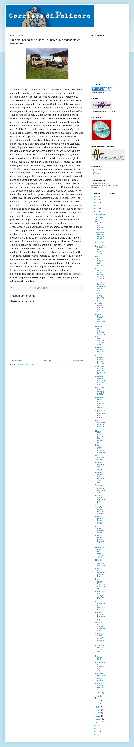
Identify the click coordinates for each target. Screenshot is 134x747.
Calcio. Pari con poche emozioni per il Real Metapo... (99, 595)
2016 (96, 203)
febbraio (99, 719)
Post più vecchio (77, 361)
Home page (47, 361)
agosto (98, 701)
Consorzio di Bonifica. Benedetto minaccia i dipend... (99, 520)
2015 (96, 206)
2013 (96, 212)
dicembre (99, 214)
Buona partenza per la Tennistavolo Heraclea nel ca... (100, 583)
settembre (99, 696)
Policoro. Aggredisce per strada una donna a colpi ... (100, 424)
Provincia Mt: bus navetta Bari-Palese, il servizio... (100, 249)
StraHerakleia (100, 243)
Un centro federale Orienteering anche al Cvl (100, 307)
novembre (99, 217)
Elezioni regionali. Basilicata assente (99, 350)
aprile (98, 713)
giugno (98, 707)
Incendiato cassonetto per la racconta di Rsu (100, 605)
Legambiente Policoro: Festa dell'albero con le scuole (99, 402)
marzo (98, 716)
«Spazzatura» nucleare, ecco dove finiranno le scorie (100, 370)
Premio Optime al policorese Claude (99, 529)
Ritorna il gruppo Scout (98, 658)
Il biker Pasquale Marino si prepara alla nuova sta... (100, 359)
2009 (96, 735)
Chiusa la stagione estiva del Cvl (99, 686)
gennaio (99, 722)
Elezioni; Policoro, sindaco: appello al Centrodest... (100, 318)
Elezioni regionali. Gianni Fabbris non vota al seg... (100, 477)
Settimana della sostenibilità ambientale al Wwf (100, 340)
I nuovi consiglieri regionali (99, 457)
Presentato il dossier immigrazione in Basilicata (100, 499)
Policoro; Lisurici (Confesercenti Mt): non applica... (100, 261)
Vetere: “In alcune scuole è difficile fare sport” (100, 626)
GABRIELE (100, 170)
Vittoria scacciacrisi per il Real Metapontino (100, 297)
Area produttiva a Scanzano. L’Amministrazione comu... (100, 285)
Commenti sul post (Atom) (26, 364)
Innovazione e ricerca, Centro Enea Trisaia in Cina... (100, 552)
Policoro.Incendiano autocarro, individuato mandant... (100, 391)
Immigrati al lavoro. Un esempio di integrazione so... (100, 380)
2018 (96, 197)
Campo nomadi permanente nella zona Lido (100, 572)
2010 (96, 732)
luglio (98, 704)
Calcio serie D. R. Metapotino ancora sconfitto (100, 414)
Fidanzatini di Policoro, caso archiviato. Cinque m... (100, 330)
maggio (98, 710)
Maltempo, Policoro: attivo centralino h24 (99, 225)
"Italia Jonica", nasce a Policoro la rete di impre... (100, 236)
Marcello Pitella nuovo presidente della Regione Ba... (99, 436)
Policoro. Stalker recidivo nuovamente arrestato (100, 449)
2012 (96, 726)
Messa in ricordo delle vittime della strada (100, 563)
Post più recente (16, 361)
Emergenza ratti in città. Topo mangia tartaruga (100, 677)
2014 (96, 209)
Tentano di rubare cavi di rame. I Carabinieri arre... (100, 489)
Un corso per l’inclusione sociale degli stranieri (100, 649)
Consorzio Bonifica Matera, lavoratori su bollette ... (99, 540)
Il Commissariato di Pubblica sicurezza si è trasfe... (100, 273)
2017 (96, 200)
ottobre (98, 693)
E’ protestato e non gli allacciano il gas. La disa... (100, 666)
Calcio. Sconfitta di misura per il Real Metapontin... (100, 637)
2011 (96, 729)
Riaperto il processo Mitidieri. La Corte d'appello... (100, 616)
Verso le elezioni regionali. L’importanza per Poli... (100, 509)
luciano (98, 173)
